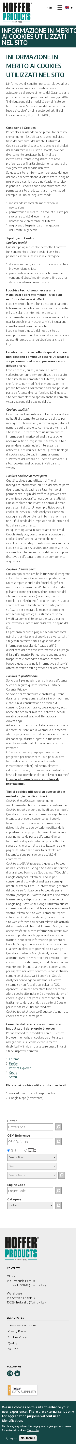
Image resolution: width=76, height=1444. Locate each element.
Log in (47, 7)
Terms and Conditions (22, 1325)
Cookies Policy (17, 1337)
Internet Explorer (20, 1068)
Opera (13, 1072)
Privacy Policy (17, 1331)
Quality (12, 1343)
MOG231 (13, 1349)
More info (33, 1433)
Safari (13, 1077)
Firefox (13, 1063)
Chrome (14, 1059)
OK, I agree (10, 1441)
